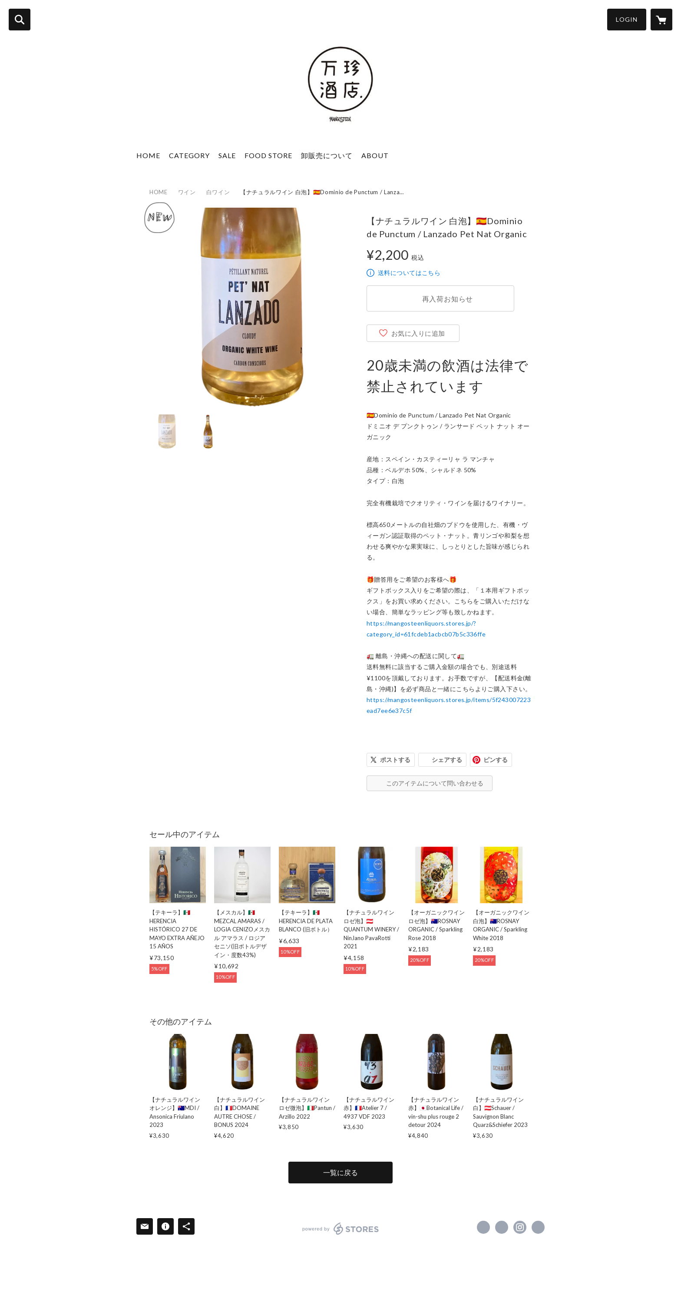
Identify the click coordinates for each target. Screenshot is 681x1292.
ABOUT (375, 155)
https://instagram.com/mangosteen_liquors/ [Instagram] (519, 1227)
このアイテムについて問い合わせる (434, 783)
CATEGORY (189, 155)
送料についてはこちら (409, 272)
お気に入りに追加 (418, 333)
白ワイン (218, 192)
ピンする (495, 759)
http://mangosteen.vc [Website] (538, 1227)
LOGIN (627, 19)
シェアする (447, 759)
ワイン (187, 192)
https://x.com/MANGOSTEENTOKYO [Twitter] (501, 1227)
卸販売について (327, 155)
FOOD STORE (268, 155)
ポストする (395, 759)
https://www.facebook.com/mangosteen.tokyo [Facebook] (483, 1227)
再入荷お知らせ (447, 299)
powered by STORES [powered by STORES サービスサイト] (340, 1228)
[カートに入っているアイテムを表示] (661, 19)
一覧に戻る (340, 1172)
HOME (148, 155)
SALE (227, 155)
